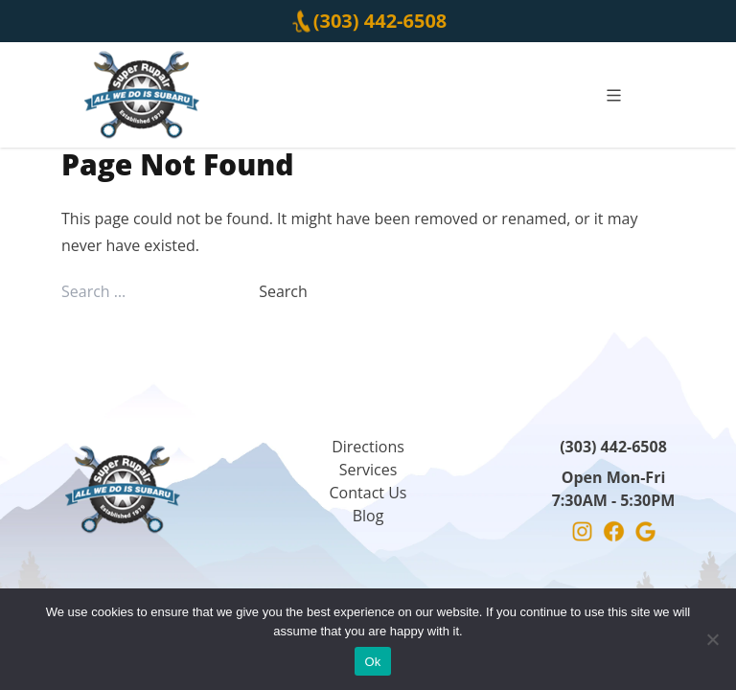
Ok (372, 662)
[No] (712, 639)
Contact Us (368, 492)
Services (368, 469)
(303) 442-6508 (380, 21)
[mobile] (614, 95)
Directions (368, 446)
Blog (368, 515)
